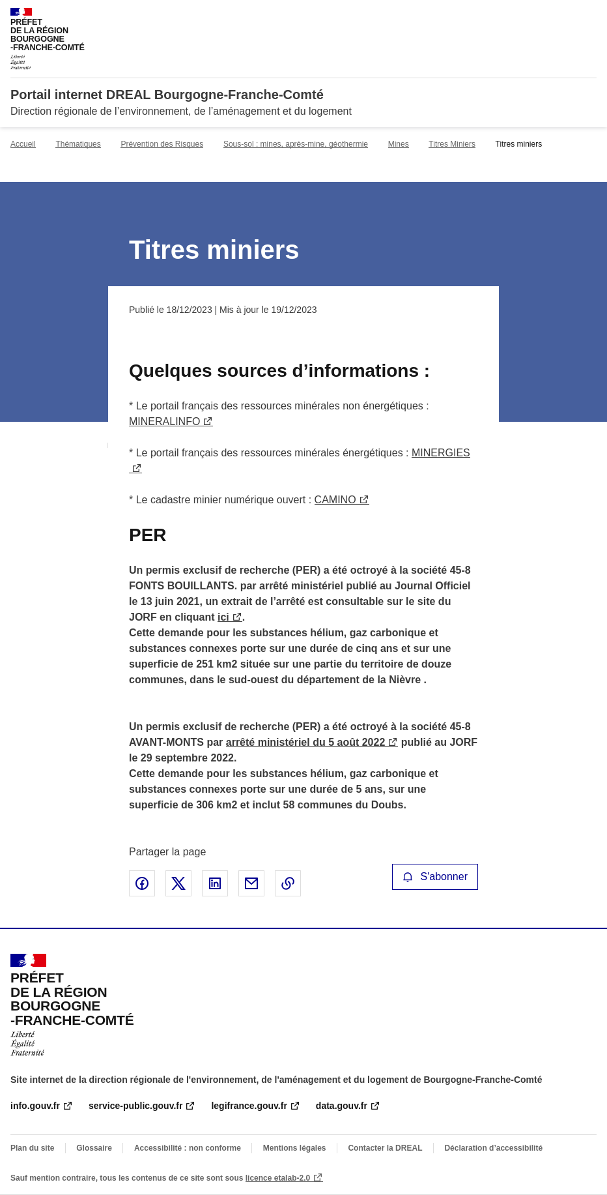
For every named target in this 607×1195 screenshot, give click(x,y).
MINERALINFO (164, 421)
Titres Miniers (452, 144)
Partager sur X (178, 883)
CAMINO (335, 499)
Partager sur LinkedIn (215, 883)
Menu (589, 16)
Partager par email (251, 883)
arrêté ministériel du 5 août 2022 (306, 742)
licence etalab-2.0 (278, 1178)
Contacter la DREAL (385, 1148)
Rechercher (563, 16)
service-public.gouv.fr (135, 1105)
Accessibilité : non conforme (187, 1148)
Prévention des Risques (161, 144)
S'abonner (435, 876)
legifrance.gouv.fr (249, 1105)
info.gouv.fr (35, 1105)
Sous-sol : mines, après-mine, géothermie (295, 144)
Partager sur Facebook (142, 883)
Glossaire (94, 1148)
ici (223, 617)
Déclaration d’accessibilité (493, 1148)
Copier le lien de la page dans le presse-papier (288, 883)
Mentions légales (294, 1148)
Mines (398, 144)
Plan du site (32, 1148)
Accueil (23, 144)
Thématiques (77, 144)
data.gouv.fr (341, 1105)
